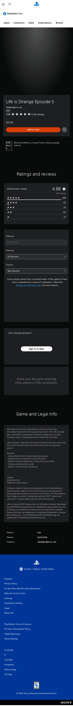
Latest (6, 22)
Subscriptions (45, 22)
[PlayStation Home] (36, 4)
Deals (31, 22)
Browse (59, 22)
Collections (19, 22)
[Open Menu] (3, 4)
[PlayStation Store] (13, 13)
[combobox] (36, 242)
